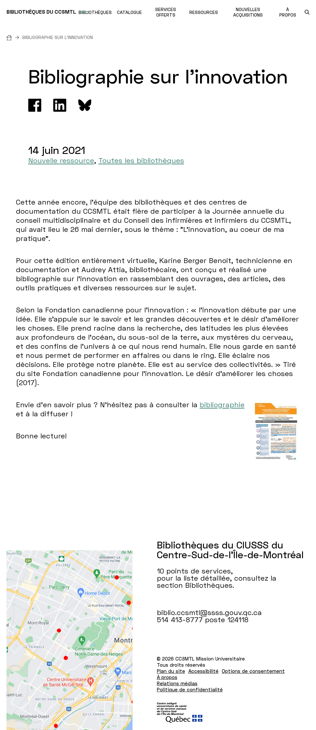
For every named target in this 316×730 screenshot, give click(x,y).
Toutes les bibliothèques (141, 160)
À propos (167, 677)
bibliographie (222, 404)
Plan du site (171, 671)
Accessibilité (203, 671)
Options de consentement (253, 671)
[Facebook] (34, 105)
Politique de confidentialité (190, 689)
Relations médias (177, 683)
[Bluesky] (84, 105)
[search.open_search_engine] (307, 12)
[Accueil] (14, 37)
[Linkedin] (59, 105)
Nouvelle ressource (61, 160)
